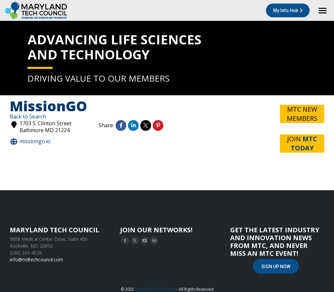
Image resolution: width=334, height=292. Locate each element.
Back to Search (28, 116)
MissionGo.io (30, 141)
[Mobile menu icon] (322, 10)
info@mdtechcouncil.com (36, 259)
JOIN (302, 143)
